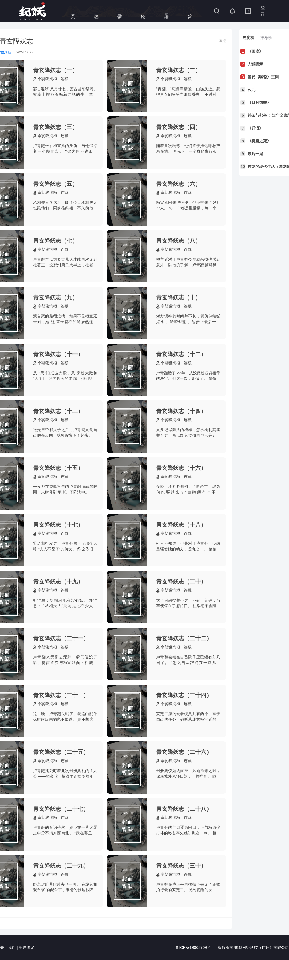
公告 (190, 11)
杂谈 (119, 11)
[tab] (248, 37)
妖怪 (96, 11)
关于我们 (8, 948)
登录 (263, 11)
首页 (73, 11)
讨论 (143, 11)
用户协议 (26, 948)
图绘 (166, 11)
